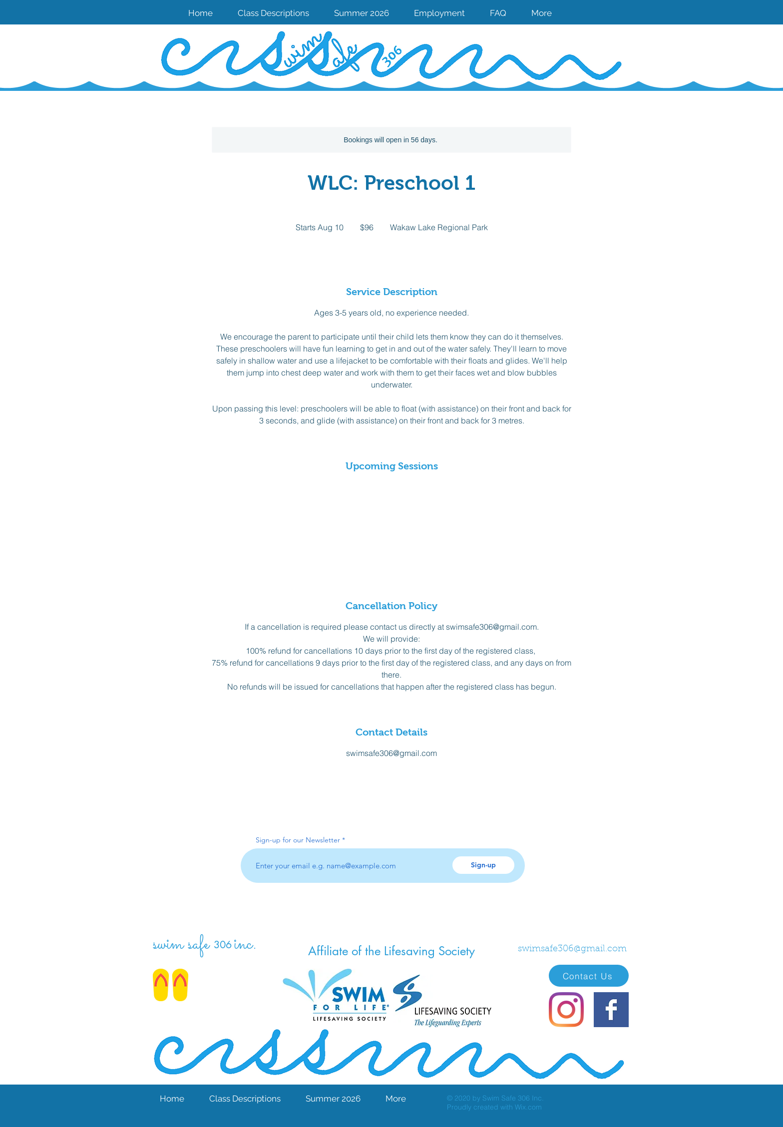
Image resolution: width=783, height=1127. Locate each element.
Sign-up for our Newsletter (298, 839)
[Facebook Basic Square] (611, 1009)
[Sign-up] (483, 865)
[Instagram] (566, 1009)
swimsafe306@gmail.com (572, 949)
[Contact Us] (589, 976)
